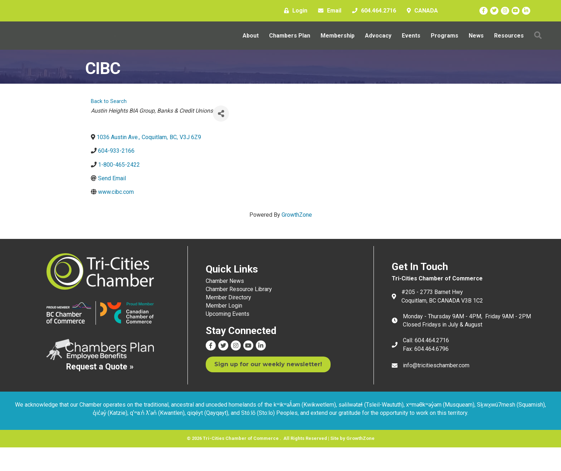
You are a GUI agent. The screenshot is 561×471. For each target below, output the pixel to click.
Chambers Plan (289, 47)
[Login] (293, 10)
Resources (509, 47)
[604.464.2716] (372, 10)
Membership (338, 47)
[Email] (327, 10)
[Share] (221, 137)
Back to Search (109, 125)
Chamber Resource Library (239, 312)
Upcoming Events (227, 337)
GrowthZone (297, 238)
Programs (444, 47)
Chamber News (225, 304)
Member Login (224, 329)
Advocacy (378, 47)
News (476, 47)
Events (411, 47)
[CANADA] (420, 10)
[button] (538, 47)
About (251, 47)
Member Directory (228, 321)
